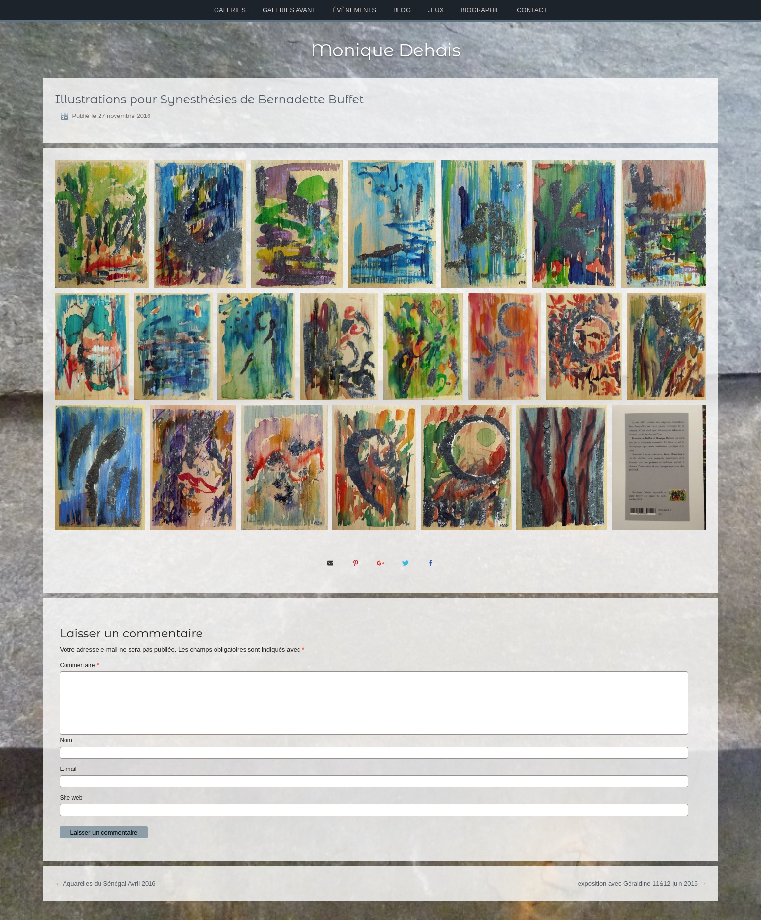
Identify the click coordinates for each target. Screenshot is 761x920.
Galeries (230, 10)
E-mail (68, 769)
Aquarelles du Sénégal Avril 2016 (109, 883)
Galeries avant (289, 10)
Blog (402, 10)
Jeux (436, 10)
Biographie (480, 10)
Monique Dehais (386, 50)
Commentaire (79, 665)
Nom (66, 740)
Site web (71, 797)
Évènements (354, 10)
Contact (532, 10)
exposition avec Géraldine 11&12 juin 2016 (638, 883)
